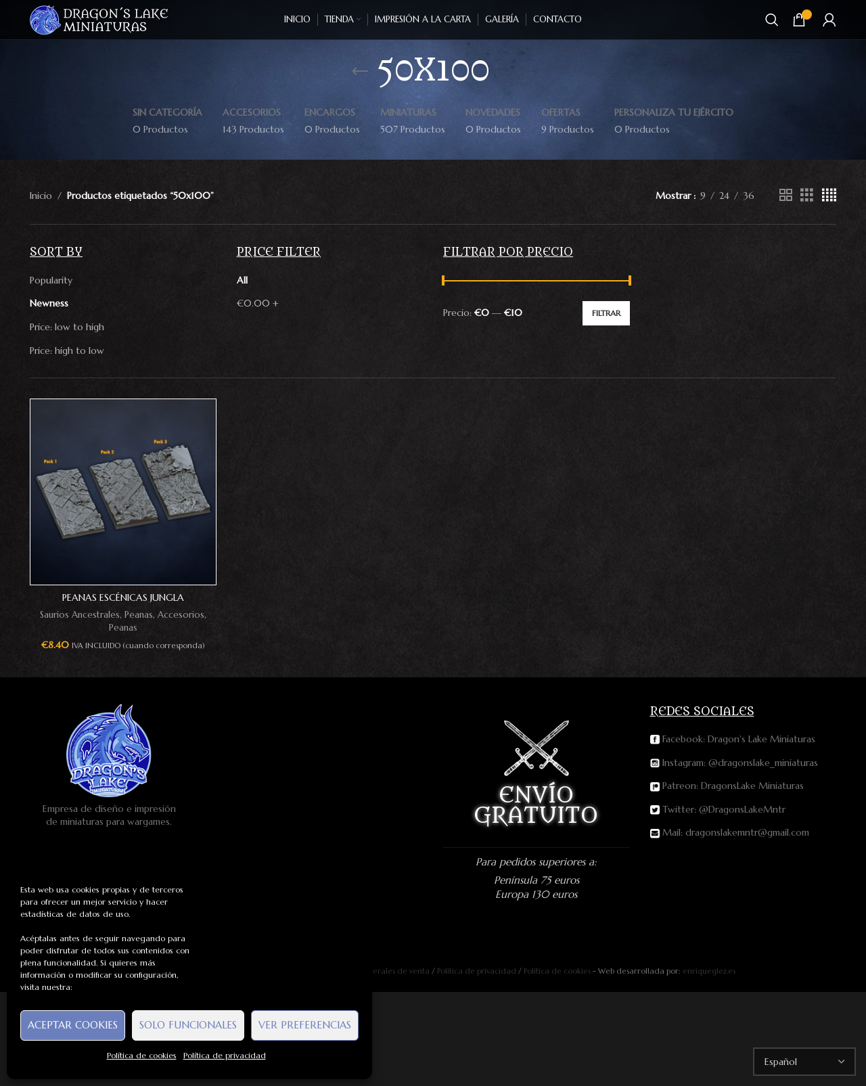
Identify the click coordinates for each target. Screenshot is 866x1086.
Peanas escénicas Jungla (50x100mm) (123, 604)
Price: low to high (67, 327)
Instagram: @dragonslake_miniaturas (734, 762)
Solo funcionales (188, 1024)
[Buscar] (771, 19)
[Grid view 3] (806, 195)
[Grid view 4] (829, 195)
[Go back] (360, 71)
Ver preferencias (304, 1024)
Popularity (51, 280)
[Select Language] (804, 1061)
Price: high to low (67, 350)
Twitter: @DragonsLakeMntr (717, 809)
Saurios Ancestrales (80, 614)
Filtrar (606, 313)
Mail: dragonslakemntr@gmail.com (729, 832)
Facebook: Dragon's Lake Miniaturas (732, 739)
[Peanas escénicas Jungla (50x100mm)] (123, 492)
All (242, 280)
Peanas (138, 614)
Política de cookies (142, 1055)
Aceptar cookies (73, 1024)
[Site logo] (100, 19)
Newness (49, 303)
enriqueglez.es (709, 971)
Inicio (41, 195)
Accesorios (181, 614)
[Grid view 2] (785, 195)
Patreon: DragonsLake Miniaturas (727, 785)
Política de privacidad (224, 1055)
